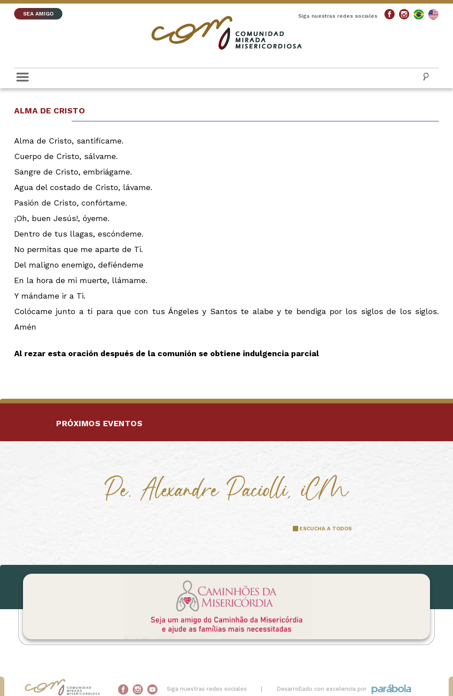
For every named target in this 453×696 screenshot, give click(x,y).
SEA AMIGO (38, 14)
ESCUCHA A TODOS (325, 528)
